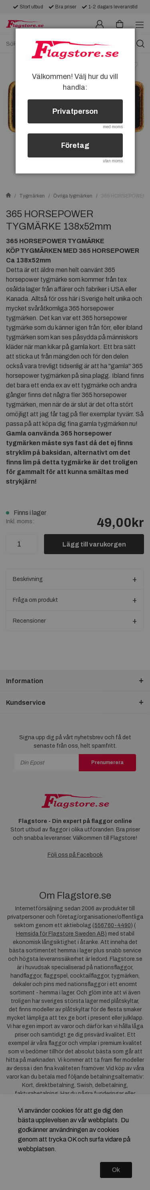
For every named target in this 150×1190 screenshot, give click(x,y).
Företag (75, 145)
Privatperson (75, 111)
